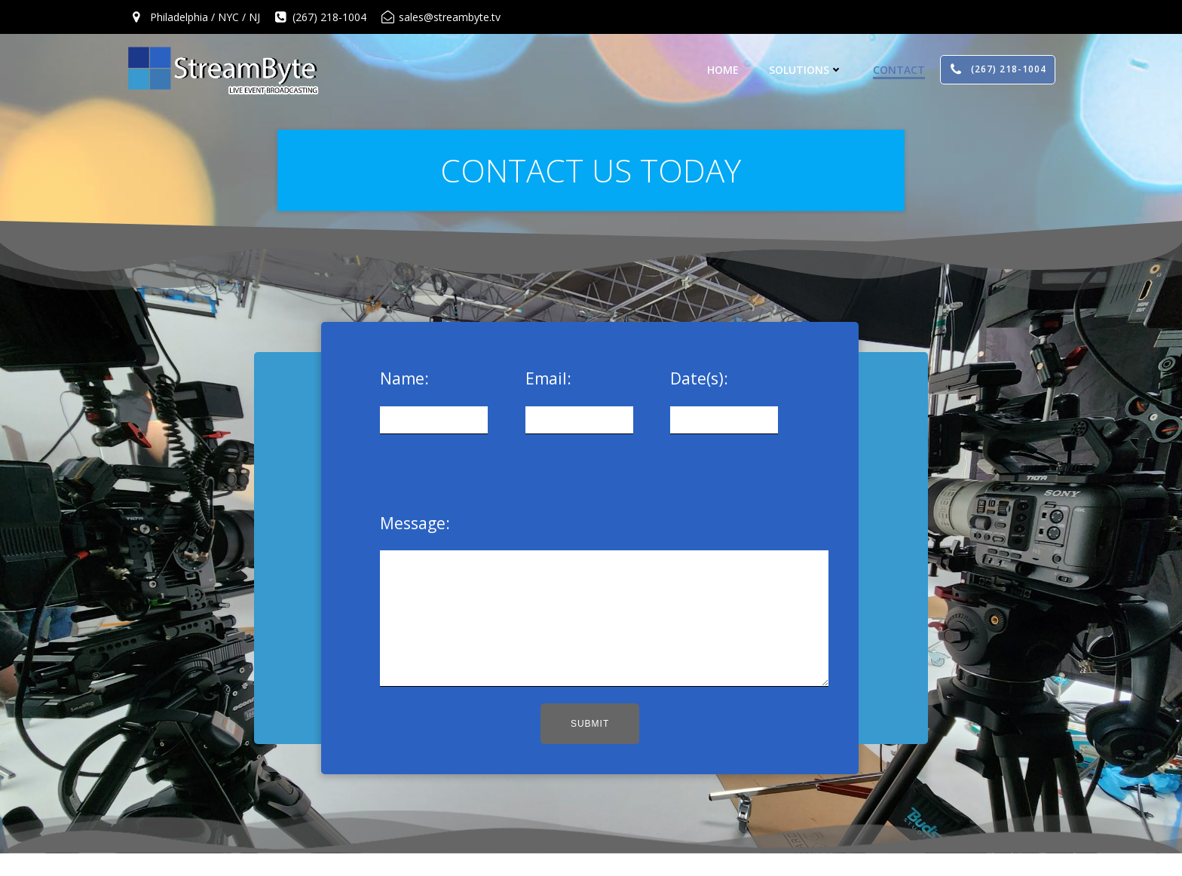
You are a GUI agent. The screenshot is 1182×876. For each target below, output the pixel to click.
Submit (590, 746)
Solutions (806, 70)
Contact (899, 70)
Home (723, 70)
